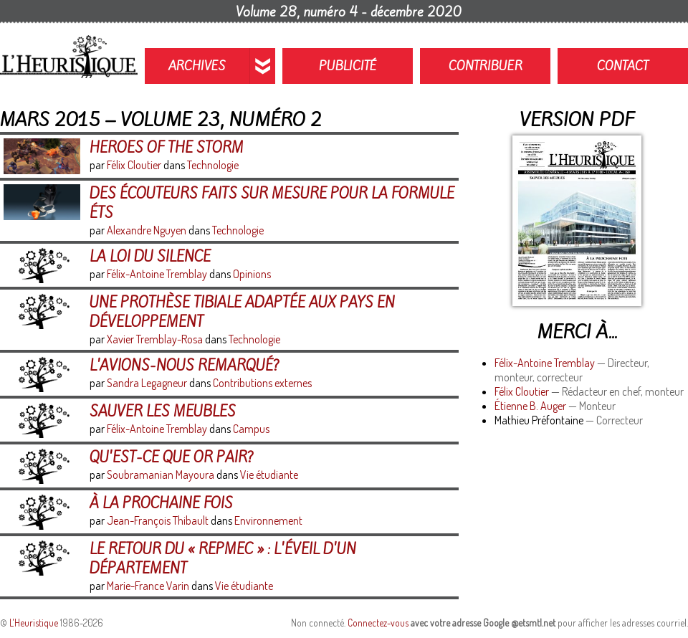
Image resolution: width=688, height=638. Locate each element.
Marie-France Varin (148, 586)
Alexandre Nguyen (146, 230)
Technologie (213, 165)
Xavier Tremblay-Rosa (155, 339)
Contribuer (485, 66)
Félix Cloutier (521, 391)
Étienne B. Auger (530, 406)
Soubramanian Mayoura (160, 474)
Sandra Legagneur (147, 383)
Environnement (268, 520)
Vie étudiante (269, 474)
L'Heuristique (33, 622)
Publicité (348, 66)
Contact (623, 66)
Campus (251, 429)
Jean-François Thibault (158, 520)
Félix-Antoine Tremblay (544, 363)
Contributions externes (262, 383)
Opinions (252, 274)
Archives (197, 66)
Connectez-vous (378, 622)
